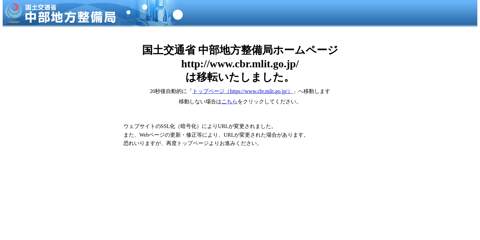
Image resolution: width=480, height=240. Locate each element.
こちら (229, 101)
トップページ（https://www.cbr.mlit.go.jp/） (242, 91)
